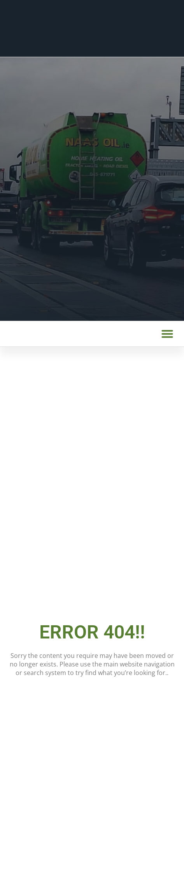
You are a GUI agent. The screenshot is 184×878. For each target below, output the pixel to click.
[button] (167, 333)
